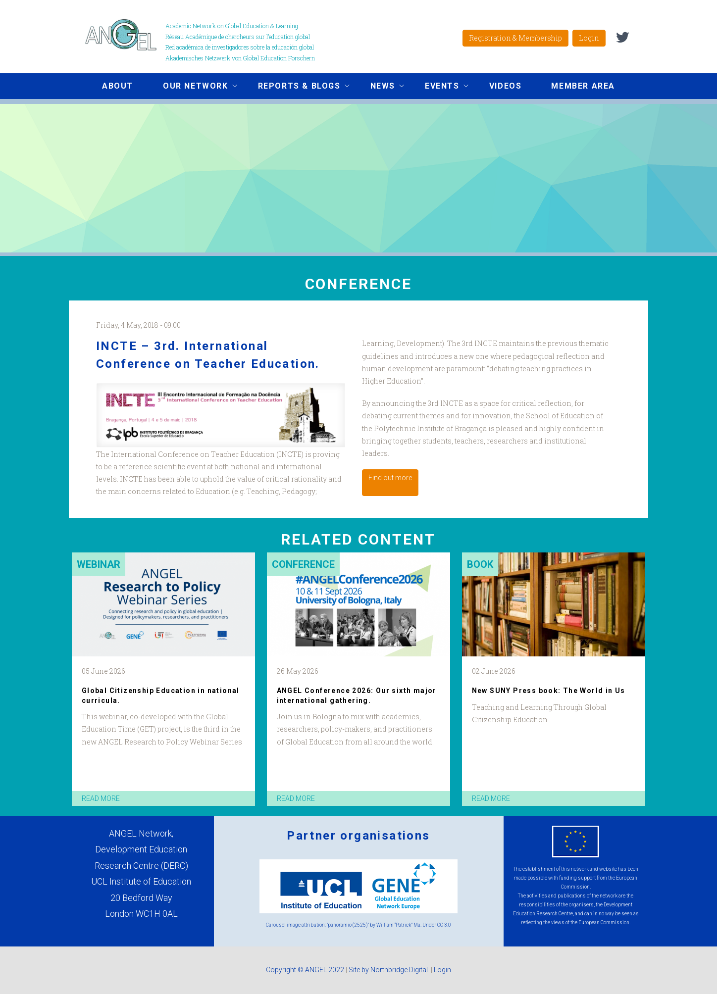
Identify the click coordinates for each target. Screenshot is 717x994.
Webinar (98, 564)
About (117, 86)
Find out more (390, 478)
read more (101, 798)
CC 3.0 (444, 925)
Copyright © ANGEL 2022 (305, 970)
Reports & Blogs (296, 87)
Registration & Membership (515, 38)
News (380, 87)
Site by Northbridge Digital (389, 970)
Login (589, 38)
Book (480, 564)
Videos (505, 86)
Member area (583, 86)
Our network (192, 87)
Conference (303, 564)
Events (439, 87)
